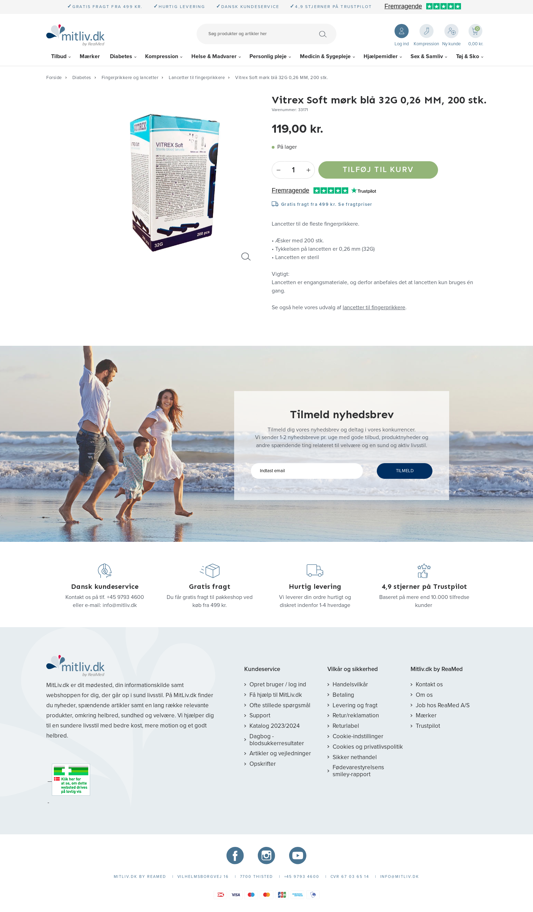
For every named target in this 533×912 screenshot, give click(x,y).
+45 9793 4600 (125, 597)
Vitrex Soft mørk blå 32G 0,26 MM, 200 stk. (281, 77)
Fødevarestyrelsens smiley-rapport (358, 771)
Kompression (161, 56)
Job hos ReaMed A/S (443, 705)
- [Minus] (278, 170)
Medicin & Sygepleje (325, 56)
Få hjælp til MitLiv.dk (275, 695)
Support (259, 715)
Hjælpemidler (381, 56)
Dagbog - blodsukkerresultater (276, 740)
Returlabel (346, 726)
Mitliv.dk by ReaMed (437, 669)
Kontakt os (429, 684)
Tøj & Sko (467, 56)
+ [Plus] (308, 170)
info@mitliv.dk (120, 605)
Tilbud (58, 56)
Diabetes (121, 56)
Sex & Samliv (427, 56)
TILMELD (405, 471)
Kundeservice (262, 669)
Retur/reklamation (356, 715)
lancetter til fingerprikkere (374, 307)
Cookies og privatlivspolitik (368, 746)
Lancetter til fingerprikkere (197, 77)
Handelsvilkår (350, 684)
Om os (424, 695)
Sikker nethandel (355, 757)
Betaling (343, 695)
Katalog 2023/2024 (274, 726)
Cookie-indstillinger (358, 736)
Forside (54, 77)
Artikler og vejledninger (280, 753)
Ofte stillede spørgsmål (279, 705)
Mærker (90, 56)
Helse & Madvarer (214, 56)
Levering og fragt (355, 705)
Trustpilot (428, 726)
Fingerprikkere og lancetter (130, 77)
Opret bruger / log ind (277, 684)
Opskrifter (262, 763)
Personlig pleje (268, 56)
